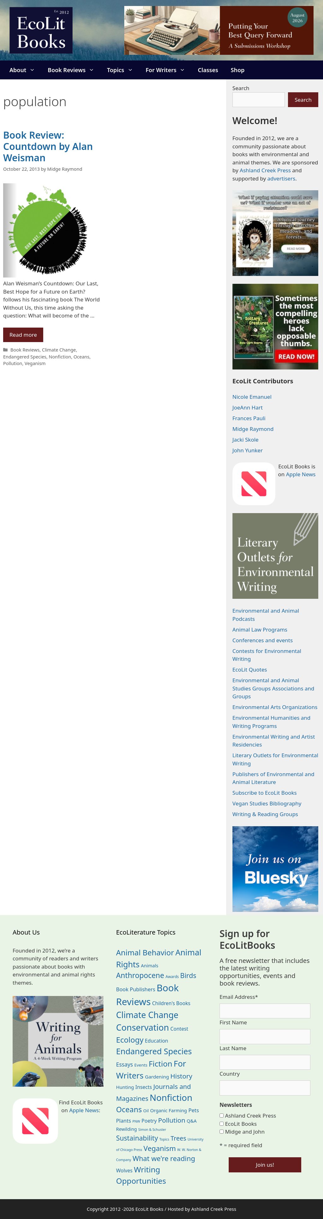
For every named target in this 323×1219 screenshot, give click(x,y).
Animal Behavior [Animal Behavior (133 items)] (145, 952)
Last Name (233, 1048)
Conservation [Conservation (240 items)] (142, 1027)
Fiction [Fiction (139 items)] (161, 1063)
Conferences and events (262, 640)
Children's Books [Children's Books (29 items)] (171, 1003)
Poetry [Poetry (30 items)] (149, 1120)
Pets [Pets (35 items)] (193, 1110)
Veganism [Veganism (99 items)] (160, 1148)
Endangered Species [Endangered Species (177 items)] (154, 1051)
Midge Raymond (253, 428)
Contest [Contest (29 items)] (179, 1028)
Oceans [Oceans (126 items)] (129, 1109)
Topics (123, 69)
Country (230, 1073)
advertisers (281, 178)
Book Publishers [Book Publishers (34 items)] (135, 989)
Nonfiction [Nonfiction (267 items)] (171, 1097)
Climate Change (59, 350)
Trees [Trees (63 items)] (178, 1138)
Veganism (35, 363)
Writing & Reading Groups (265, 814)
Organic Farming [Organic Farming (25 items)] (168, 1110)
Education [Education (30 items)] (156, 1040)
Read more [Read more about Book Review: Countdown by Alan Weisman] (23, 334)
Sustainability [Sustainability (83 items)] (137, 1137)
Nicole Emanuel (252, 396)
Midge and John (245, 1131)
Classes (208, 70)
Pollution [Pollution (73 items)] (171, 1120)
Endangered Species (24, 357)
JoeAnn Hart (247, 407)
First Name (233, 1022)
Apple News (301, 474)
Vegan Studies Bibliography (267, 803)
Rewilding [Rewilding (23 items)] (126, 1129)
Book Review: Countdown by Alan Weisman (48, 146)
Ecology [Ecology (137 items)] (130, 1039)
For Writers (169, 69)
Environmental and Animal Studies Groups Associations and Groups (273, 688)
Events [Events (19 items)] (140, 1065)
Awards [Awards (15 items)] (172, 976)
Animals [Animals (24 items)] (149, 965)
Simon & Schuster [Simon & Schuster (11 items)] (152, 1129)
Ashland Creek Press (265, 170)
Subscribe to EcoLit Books (264, 792)
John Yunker (247, 450)
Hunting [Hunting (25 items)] (125, 1087)
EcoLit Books (241, 1123)
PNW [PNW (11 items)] (136, 1121)
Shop (238, 70)
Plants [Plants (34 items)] (123, 1120)
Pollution (12, 363)
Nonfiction (60, 357)
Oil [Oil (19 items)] (146, 1110)
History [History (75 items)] (181, 1076)
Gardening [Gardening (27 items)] (157, 1076)
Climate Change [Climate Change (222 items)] (147, 1015)
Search (241, 88)
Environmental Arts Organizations (275, 707)
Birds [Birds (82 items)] (188, 975)
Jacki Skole (245, 439)
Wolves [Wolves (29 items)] (124, 1170)
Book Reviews (74, 69)
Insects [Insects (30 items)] (143, 1087)
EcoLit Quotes (249, 669)
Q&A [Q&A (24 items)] (192, 1121)
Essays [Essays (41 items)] (124, 1064)
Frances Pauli (249, 418)
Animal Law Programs (259, 629)
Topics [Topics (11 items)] (164, 1139)
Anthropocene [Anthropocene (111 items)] (140, 975)
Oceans (81, 357)
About (25, 69)
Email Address (239, 996)
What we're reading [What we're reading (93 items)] (163, 1158)
